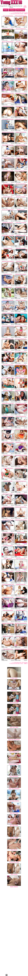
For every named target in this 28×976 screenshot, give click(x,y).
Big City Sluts (14, 837)
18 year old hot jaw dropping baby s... (8, 275)
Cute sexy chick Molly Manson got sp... (20, 146)
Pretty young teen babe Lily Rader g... (21, 171)
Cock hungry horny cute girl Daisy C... (8, 107)
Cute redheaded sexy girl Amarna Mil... (7, 520)
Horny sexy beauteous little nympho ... (8, 94)
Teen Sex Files (14, 812)
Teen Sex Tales (14, 726)
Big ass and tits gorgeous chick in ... (7, 572)
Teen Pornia (14, 873)
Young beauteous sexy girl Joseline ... (21, 326)
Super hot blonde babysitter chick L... (21, 533)
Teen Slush (14, 849)
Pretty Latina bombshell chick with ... (21, 223)
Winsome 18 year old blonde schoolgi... (20, 262)
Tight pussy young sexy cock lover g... (8, 507)
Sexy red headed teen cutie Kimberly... (8, 158)
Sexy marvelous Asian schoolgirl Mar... (21, 42)
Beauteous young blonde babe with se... (20, 507)
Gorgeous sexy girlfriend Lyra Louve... (7, 417)
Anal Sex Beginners (14, 738)
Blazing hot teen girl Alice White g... (20, 378)
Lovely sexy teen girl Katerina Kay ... (7, 482)
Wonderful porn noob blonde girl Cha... (7, 391)
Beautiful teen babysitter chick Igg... (8, 223)
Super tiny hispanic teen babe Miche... (8, 365)
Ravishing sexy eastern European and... (8, 494)
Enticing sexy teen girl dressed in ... (21, 301)
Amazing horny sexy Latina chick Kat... (8, 236)
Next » (26, 13)
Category (12, 10)
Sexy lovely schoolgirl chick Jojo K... (21, 249)
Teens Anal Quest (14, 763)
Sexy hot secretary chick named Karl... (21, 107)
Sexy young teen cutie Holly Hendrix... (8, 184)
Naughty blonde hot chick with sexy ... (7, 598)
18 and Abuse (14, 714)
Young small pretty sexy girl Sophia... (21, 417)
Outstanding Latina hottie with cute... (20, 391)
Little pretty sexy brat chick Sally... (21, 94)
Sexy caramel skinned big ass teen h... (7, 146)
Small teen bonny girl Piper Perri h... (8, 624)
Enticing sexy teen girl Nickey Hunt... (21, 598)
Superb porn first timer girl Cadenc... (7, 404)
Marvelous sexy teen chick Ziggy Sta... (7, 133)
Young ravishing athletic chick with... (8, 611)
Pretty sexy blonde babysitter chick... (8, 559)
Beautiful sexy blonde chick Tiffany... (21, 650)
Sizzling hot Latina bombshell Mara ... (21, 546)
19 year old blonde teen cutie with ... (21, 29)
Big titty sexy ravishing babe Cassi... (8, 68)
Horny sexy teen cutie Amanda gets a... (7, 197)
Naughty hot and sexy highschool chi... (20, 158)
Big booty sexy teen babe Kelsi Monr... (7, 29)
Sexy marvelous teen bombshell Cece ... (20, 611)
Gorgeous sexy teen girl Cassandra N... (21, 133)
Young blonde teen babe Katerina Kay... (21, 637)
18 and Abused (14, 702)
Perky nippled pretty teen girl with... (7, 533)
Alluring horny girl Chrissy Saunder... (20, 430)
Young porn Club (14, 861)
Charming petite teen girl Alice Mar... (8, 301)
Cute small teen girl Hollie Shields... (20, 404)
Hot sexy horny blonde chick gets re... (21, 184)
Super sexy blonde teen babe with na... (8, 16)
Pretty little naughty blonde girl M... (8, 378)
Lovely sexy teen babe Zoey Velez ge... (21, 81)
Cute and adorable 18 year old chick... (7, 120)
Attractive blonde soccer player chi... (21, 443)
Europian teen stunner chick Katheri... (21, 197)
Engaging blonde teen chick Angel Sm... (20, 585)
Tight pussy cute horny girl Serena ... (21, 520)
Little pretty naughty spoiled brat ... (21, 494)
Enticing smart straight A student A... (20, 275)
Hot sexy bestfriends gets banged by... (20, 339)
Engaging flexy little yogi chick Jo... (21, 365)
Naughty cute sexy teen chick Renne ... (8, 637)
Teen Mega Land (14, 751)
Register (25, 6)
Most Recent (20, 10)
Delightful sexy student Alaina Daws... (21, 236)
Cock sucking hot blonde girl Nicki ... (7, 171)
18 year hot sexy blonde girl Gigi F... (8, 326)
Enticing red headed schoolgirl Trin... (8, 249)
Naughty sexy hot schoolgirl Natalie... (21, 210)
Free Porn (14, 689)
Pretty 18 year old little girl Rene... (20, 469)
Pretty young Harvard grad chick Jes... (20, 16)
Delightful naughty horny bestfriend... (7, 314)
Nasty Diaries (14, 886)
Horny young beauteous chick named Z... (21, 288)
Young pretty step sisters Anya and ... (20, 314)
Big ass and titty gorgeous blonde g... (7, 42)
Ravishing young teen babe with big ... (21, 68)
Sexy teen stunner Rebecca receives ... (8, 262)
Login (25, 5)
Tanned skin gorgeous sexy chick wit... (8, 585)
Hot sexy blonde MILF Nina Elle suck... (8, 339)
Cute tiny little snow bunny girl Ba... (8, 443)
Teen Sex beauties (14, 788)
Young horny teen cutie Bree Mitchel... (21, 572)
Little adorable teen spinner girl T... (21, 456)
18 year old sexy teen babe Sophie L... (7, 81)
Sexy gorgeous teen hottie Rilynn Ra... (20, 55)
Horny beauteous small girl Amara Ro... (21, 352)
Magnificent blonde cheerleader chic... (8, 288)
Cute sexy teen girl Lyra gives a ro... (21, 482)
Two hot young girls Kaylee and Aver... (8, 210)
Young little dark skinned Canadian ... (8, 55)
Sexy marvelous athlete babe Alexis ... (8, 546)
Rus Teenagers (14, 775)
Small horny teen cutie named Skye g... (21, 559)
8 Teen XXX (14, 677)
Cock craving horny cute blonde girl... (21, 120)
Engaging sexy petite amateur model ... (7, 430)
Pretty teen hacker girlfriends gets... (8, 352)
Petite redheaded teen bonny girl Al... (7, 456)
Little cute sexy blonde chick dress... (8, 469)
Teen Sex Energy (14, 800)
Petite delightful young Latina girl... (8, 650)
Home (5, 10)
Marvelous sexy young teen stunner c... (21, 624)
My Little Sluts (14, 824)
